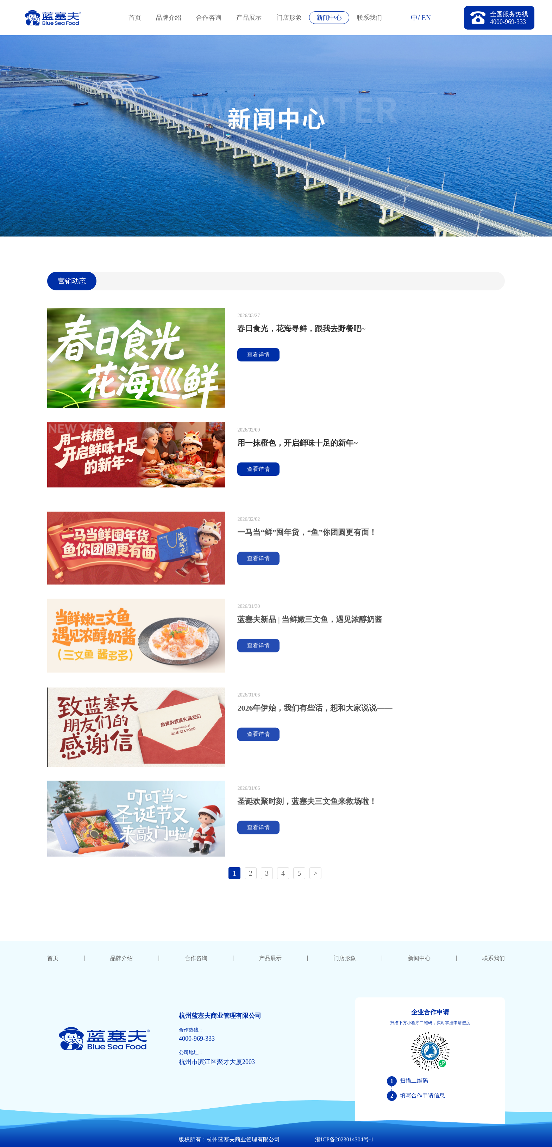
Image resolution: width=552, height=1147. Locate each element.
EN (426, 17)
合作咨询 (208, 17)
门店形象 (289, 17)
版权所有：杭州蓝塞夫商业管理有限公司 (229, 1139)
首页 (134, 17)
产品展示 (249, 17)
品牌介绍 (168, 17)
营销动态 (72, 281)
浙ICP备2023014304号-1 (344, 1139)
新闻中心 (329, 17)
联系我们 (369, 17)
